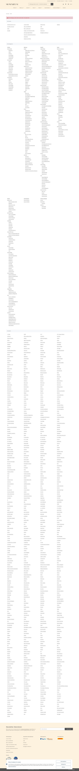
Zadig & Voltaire (10, 714)
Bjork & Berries (59, 380)
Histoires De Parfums (28, 495)
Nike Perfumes (10, 605)
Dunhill (8, 445)
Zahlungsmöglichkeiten (28, 32)
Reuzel (8, 649)
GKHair (41, 481)
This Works (42, 689)
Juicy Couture (59, 520)
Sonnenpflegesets (45, 188)
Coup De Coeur (26, 421)
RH (40, 651)
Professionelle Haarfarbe (62, 77)
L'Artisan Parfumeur (27, 538)
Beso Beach (9, 376)
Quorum (58, 639)
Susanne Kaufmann (11, 679)
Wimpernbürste (28, 167)
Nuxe (41, 609)
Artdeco (25, 360)
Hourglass (9, 497)
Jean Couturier (26, 512)
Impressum (42, 30)
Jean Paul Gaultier (43, 512)
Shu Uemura (59, 669)
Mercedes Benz (27, 582)
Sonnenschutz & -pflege (62, 93)
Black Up (8, 382)
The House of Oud (27, 685)
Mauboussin (9, 576)
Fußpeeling (11, 227)
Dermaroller (44, 63)
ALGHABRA (59, 344)
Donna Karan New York (61, 435)
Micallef (8, 584)
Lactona (41, 546)
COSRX (58, 419)
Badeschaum (11, 277)
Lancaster (25, 548)
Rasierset (43, 183)
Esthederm (59, 459)
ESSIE (8, 459)
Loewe (58, 558)
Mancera (58, 568)
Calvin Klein (26, 394)
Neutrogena (59, 603)
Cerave (25, 402)
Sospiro (25, 675)
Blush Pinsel (27, 113)
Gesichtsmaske (44, 77)
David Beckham (27, 427)
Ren (57, 645)
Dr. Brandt (9, 439)
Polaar (25, 635)
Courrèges (42, 421)
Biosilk (8, 380)
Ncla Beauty (26, 603)
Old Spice (25, 613)
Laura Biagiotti (26, 552)
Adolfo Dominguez (43, 338)
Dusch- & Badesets (12, 279)
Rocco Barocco (59, 653)
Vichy (58, 704)
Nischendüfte (9, 72)
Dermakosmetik (43, 72)
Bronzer (26, 137)
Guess (41, 487)
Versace (41, 704)
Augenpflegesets (45, 177)
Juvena (58, 522)
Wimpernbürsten (45, 71)
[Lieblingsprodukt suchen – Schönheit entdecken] (39, 4)
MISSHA (8, 588)
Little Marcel (9, 558)
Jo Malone (25, 516)
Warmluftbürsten (61, 135)
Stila (24, 677)
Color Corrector (28, 140)
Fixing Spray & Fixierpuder (30, 145)
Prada (8, 637)
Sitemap (41, 28)
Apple (25, 354)
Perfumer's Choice (60, 627)
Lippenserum (44, 173)
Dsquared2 (59, 441)
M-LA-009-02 (9, 562)
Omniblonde (59, 613)
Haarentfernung (10, 231)
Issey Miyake (42, 506)
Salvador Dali (59, 659)
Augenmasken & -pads (46, 53)
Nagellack (27, 99)
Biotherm (25, 380)
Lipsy (58, 556)
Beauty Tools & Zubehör (44, 58)
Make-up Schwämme (29, 164)
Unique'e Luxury (10, 700)
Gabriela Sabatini (27, 475)
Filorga (58, 467)
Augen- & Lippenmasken (46, 91)
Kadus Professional (60, 524)
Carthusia (59, 396)
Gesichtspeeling (45, 123)
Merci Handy (42, 582)
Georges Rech (59, 475)
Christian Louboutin (44, 409)
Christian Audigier (60, 407)
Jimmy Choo (9, 516)
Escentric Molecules (60, 457)
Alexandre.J (59, 342)
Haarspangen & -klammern (63, 67)
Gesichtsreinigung (45, 80)
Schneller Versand (60, 1)
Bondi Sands (26, 386)
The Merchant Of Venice (11, 687)
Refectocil (25, 645)
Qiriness (42, 639)
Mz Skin (8, 599)
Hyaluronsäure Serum (46, 148)
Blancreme (26, 382)
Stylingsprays (60, 112)
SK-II (41, 671)
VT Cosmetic (9, 708)
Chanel (25, 405)
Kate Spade (26, 528)
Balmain (8, 370)
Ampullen (43, 142)
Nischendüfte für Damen (13, 74)
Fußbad (10, 222)
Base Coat (27, 93)
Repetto (25, 647)
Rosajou (8, 657)
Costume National (10, 421)
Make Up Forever (60, 566)
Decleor (41, 429)
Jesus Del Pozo (26, 514)
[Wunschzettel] (65, 4)
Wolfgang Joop (59, 710)
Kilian (58, 532)
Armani (41, 358)
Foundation (27, 147)
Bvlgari (25, 392)
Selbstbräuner (44, 194)
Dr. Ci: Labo (26, 439)
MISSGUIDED (59, 586)
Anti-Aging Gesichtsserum (46, 143)
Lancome (58, 548)
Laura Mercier (43, 552)
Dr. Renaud (9, 441)
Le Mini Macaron (43, 554)
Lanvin (41, 550)
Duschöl (10, 282)
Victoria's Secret (27, 706)
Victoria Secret (10, 706)
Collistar (41, 415)
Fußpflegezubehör (12, 317)
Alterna (41, 346)
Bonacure (42, 384)
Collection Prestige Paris (28, 415)
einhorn (25, 449)
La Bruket (58, 540)
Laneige (8, 550)
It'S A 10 (8, 508)
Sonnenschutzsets (12, 304)
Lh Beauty (59, 554)
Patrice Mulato (59, 623)
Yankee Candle (43, 712)
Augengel (43, 52)
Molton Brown (9, 590)
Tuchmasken (44, 102)
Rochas (8, 655)
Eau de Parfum (26, 200)
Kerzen (41, 200)
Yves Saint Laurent (60, 712)
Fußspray (10, 228)
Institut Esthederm (27, 504)
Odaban (41, 611)
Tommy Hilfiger (43, 693)
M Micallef (59, 560)
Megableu (9, 580)
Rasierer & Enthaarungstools (14, 235)
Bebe (58, 372)
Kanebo (25, 526)
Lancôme (42, 548)
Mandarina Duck (10, 570)
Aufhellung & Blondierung (63, 72)
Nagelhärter (27, 97)
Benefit (41, 374)
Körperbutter (11, 266)
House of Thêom (27, 497)
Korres (8, 536)
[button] (63, 4)
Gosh (58, 483)
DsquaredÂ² (26, 443)
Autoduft (43, 203)
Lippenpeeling (44, 172)
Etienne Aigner (26, 461)
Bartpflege (44, 154)
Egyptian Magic (10, 449)
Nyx (8, 611)
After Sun (43, 191)
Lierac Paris (26, 556)
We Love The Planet (60, 708)
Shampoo (60, 91)
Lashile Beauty (59, 550)
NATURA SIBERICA (60, 601)
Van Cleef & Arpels (60, 702)
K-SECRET (9, 524)
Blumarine (59, 382)
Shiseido (42, 669)
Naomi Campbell (60, 599)
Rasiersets (44, 185)
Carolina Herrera (10, 396)
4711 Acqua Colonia (60, 334)
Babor (41, 366)
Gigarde (58, 477)
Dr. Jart (58, 439)
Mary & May (9, 574)
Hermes (41, 493)
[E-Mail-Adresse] (52, 729)
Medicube (42, 578)
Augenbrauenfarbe (28, 67)
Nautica (8, 603)
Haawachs (60, 104)
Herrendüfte (9, 59)
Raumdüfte (42, 201)
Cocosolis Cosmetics (11, 415)
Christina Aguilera (60, 409)
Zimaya (8, 716)
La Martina (26, 542)
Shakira (8, 669)
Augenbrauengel (28, 69)
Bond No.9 (9, 386)
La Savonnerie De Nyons (44, 544)
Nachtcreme (44, 118)
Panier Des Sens (60, 621)
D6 (7, 425)
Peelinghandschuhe (12, 320)
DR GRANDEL (9, 437)
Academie (42, 336)
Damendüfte (9, 48)
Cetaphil (58, 402)
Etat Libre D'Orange (10, 461)
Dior (41, 433)
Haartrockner (60, 131)
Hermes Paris (9, 495)
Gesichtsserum (44, 82)
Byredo (58, 392)
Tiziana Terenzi (43, 691)
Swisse (58, 679)
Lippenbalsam (27, 85)
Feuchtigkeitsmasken (45, 93)
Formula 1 (59, 469)
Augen (25, 48)
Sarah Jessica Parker (60, 661)
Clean (58, 411)
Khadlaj (58, 530)
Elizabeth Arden (60, 451)
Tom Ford (25, 693)
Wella (41, 710)
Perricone (25, 629)
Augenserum (44, 55)
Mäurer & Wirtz (27, 576)
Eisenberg (42, 449)
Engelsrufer (42, 455)
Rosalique (25, 657)
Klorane (41, 534)
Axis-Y (8, 366)
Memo (41, 580)
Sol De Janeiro (59, 673)
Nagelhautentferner (12, 292)
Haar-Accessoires (60, 59)
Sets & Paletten (28, 74)
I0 (7, 499)
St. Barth (42, 675)
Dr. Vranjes (26, 441)
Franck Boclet (26, 471)
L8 (40, 540)
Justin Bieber (42, 522)
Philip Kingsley (43, 631)
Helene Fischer (26, 493)
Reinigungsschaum (45, 139)
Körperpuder (11, 269)
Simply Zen (9, 671)
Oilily (58, 611)
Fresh (8, 473)
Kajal (26, 56)
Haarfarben (59, 69)
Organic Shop (59, 615)
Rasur (43, 162)
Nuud (25, 609)
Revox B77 (59, 649)
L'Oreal (8, 540)
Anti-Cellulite (11, 254)
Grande (25, 485)
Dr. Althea (59, 437)
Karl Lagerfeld (59, 526)
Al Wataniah (26, 342)
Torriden (42, 696)
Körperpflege (11, 56)
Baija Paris (26, 368)
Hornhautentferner (12, 230)
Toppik (25, 696)
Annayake (42, 350)
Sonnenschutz (44, 83)
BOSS (41, 386)
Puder (26, 151)
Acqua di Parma (10, 338)
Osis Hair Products (10, 619)
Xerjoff (25, 712)
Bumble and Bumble (61, 390)
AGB (41, 26)
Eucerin (41, 461)
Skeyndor (58, 671)
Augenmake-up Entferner (30, 50)
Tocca (58, 691)
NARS (25, 601)
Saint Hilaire (42, 659)
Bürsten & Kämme (60, 48)
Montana (25, 592)
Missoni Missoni (27, 588)
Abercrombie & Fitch (27, 336)
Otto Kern (42, 619)
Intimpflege (11, 265)
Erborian (58, 455)
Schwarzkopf (26, 663)
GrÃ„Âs (8, 485)
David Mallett (42, 427)
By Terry (41, 392)
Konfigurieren (63, 764)
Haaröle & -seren (61, 83)
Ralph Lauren (26, 641)
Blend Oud (42, 382)
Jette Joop (42, 514)
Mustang (42, 596)
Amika (41, 348)
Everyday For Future (27, 463)
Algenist (41, 344)
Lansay (25, 550)
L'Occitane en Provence (61, 538)
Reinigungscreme (45, 132)
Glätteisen (60, 128)
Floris (25, 469)
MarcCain (42, 570)
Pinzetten (27, 166)
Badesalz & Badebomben (13, 276)
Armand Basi (26, 358)
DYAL (58, 445)
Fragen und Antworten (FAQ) (29, 30)
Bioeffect (42, 378)
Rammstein (42, 641)
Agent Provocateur (27, 340)
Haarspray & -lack (61, 101)
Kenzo (8, 530)
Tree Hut (25, 698)
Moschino (59, 594)
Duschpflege (11, 55)
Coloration (60, 74)
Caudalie (9, 400)
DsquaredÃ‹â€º (10, 443)
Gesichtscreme (44, 75)
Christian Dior (9, 409)
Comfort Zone (9, 417)
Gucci (8, 487)
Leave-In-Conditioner (62, 90)
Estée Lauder (42, 459)
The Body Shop (10, 685)
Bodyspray (10, 260)
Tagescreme (44, 120)
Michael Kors (26, 584)
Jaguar (41, 510)
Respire (58, 647)
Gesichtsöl (44, 110)
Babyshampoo (11, 208)
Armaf (8, 358)
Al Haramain (9, 342)
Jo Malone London (43, 516)
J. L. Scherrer (42, 508)
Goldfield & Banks (27, 483)
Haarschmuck (60, 66)
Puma (41, 637)
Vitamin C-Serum (45, 151)
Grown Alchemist (60, 485)
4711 (41, 334)
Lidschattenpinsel (28, 120)
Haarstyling (59, 96)
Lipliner (26, 83)
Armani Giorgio (60, 358)
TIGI (8, 691)
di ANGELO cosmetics (11, 433)
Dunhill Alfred (26, 445)
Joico (25, 518)
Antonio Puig (42, 352)
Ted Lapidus (26, 683)
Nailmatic (42, 599)
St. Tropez (59, 675)
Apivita (8, 354)
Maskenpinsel (27, 123)
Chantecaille (42, 405)
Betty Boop (26, 376)
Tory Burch (59, 696)
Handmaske (11, 241)
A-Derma (9, 336)
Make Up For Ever (43, 566)
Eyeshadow (27, 55)
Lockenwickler (60, 134)
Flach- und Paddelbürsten (63, 53)
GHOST (25, 477)
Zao (24, 714)
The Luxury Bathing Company (62, 685)
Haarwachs (60, 102)
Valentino (25, 702)
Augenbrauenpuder (28, 71)
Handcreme (11, 238)
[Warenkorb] (70, 4)
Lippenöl (43, 116)
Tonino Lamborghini (11, 696)
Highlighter (27, 148)
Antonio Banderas (27, 352)
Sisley (25, 671)
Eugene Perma (59, 461)
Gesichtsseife (44, 112)
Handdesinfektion (12, 239)
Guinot (58, 487)
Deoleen (25, 431)
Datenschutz (42, 24)
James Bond (59, 510)
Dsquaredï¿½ (42, 443)
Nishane (8, 607)
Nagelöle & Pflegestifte (13, 293)
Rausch (8, 643)
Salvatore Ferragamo (11, 661)
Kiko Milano (42, 532)
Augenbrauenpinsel (28, 112)
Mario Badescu (10, 572)
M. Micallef (26, 562)
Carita (41, 394)
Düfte (10, 52)
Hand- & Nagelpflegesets (13, 301)
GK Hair (25, 481)
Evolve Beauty (42, 463)
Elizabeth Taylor (10, 453)
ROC (41, 653)
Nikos (25, 605)
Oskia (25, 619)
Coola (8, 419)
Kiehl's (8, 532)
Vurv (41, 708)
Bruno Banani (26, 390)
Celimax (41, 400)
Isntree (25, 506)
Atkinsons (25, 362)
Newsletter (26, 36)
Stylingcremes (60, 109)
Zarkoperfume (43, 714)
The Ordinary (26, 687)
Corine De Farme (27, 419)
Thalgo (41, 683)
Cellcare (58, 400)
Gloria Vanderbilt (10, 483)
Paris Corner (26, 623)
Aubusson (42, 362)
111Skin (8, 334)
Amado (8, 348)
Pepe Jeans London (43, 627)
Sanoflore (25, 661)
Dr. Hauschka (42, 439)
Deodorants (11, 58)
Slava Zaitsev (42, 673)
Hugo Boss (42, 497)
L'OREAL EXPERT (27, 540)
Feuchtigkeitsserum (45, 145)
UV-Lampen (27, 107)
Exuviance (9, 465)
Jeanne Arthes (59, 512)
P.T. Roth (58, 619)
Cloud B (41, 413)
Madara (8, 564)
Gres (41, 485)
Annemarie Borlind (60, 350)
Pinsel (25, 109)
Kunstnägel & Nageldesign (30, 96)
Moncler (25, 590)
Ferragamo (26, 467)
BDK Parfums (9, 372)
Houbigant (59, 495)
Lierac (8, 556)
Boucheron (9, 388)
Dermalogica (59, 431)
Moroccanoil (26, 594)
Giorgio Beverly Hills (27, 479)
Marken (64, 7)
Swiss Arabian (43, 679)
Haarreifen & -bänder (62, 64)
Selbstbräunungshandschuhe (14, 323)
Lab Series (59, 544)
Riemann (58, 651)
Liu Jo (25, 558)
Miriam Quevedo (43, 586)
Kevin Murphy (43, 530)
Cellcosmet (9, 402)
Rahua (8, 641)
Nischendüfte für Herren (13, 75)
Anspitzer (27, 156)
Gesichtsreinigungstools (46, 67)
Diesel (25, 433)
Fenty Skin (9, 467)
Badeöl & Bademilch (12, 274)
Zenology (58, 714)
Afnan (8, 340)
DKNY (25, 435)
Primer (26, 150)
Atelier (8, 362)
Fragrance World (10, 471)
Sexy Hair (58, 667)
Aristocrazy (59, 356)
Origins (8, 617)
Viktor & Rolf (42, 706)
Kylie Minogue (59, 536)
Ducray (58, 443)
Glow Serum (44, 147)
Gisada (58, 479)
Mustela (58, 596)
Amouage (58, 348)
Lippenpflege (42, 164)
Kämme (59, 56)
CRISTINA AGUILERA (27, 423)
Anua (58, 352)
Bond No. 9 (59, 384)
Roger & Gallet (59, 655)
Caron (25, 396)
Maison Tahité (10, 566)
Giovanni (42, 479)
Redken (41, 643)
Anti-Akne (43, 107)
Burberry (9, 392)
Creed (58, 421)
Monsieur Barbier (60, 590)
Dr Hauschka (26, 437)
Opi (41, 615)
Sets (26, 90)
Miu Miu (42, 588)
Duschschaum (11, 284)
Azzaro (25, 366)
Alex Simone (42, 342)
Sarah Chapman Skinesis (45, 661)
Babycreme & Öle (12, 204)
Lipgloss (26, 82)
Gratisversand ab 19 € (51, 1)
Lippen (25, 77)
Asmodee (58, 360)
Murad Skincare (27, 596)
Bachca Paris (9, 368)
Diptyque (58, 433)
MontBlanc (42, 592)
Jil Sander (59, 514)
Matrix (58, 574)
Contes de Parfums (60, 417)
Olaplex (8, 613)
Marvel (41, 572)
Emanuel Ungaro (43, 453)
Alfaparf (8, 344)
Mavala (41, 576)
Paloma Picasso (43, 621)
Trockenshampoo (61, 94)
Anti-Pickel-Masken (45, 90)
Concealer (27, 142)
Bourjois (25, 388)
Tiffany (58, 689)
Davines (8, 429)
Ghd (8, 477)
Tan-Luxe (25, 681)
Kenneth (58, 528)
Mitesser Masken (45, 96)
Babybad (10, 203)
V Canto (8, 702)
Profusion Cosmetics (27, 637)
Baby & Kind (9, 200)
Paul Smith (26, 625)
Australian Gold (10, 364)
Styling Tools (59, 126)
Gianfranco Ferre (43, 477)
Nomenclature (26, 607)
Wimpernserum (45, 56)
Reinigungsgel (44, 134)
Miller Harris (26, 586)
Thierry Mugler (26, 689)
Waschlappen (11, 325)
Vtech (25, 708)
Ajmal (58, 340)
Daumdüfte (44, 206)
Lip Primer (27, 80)
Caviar (25, 400)
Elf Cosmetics (26, 451)
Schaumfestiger (61, 107)
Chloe (25, 407)
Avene (58, 364)
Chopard (42, 407)
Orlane (25, 617)
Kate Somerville (10, 528)
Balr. (25, 370)
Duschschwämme (12, 314)
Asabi (41, 360)
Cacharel (9, 394)
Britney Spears (10, 390)
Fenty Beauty (59, 465)
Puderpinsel (27, 129)
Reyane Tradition (27, 651)
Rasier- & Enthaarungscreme (14, 233)
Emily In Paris (9, 455)
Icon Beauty (42, 499)
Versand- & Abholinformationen (30, 34)
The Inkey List (42, 685)
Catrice (41, 398)
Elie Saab (42, 451)
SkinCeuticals (26, 673)
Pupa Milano (59, 637)
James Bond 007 (10, 512)
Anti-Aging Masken (45, 88)
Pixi (41, 633)
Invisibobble (42, 504)
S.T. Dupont (9, 659)
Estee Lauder (26, 459)
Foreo (41, 469)
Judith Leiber (26, 520)
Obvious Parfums (27, 611)
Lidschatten (27, 59)
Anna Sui (25, 350)
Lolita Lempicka (10, 560)
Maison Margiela (60, 564)
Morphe (41, 594)
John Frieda (59, 516)
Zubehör (26, 75)
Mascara (26, 63)
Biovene (41, 380)
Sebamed (58, 663)
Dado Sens (26, 425)
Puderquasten (27, 131)
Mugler (8, 596)
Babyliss (58, 366)
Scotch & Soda (43, 663)
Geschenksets (11, 299)
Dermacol (42, 431)
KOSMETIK (10, 71)
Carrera (41, 396)
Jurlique (25, 522)
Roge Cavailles (43, 655)
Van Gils (8, 704)
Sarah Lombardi (10, 663)
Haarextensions (61, 61)
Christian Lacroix (27, 409)
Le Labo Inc (26, 554)
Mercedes (9, 582)
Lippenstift (27, 86)
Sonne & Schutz (43, 189)
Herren (41, 153)
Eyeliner (26, 53)
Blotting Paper (44, 61)
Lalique (8, 548)
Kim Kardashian (10, 534)
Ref (8, 645)
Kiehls (25, 532)
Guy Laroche (9, 489)
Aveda (25, 364)
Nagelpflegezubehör (12, 318)
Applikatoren (27, 110)
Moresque (9, 594)
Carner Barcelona (60, 394)
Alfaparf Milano (27, 344)
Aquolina (42, 354)
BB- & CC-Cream (28, 134)
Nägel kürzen (11, 290)
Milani (41, 584)
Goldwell (42, 483)
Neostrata (42, 603)
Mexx (58, 582)
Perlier (8, 629)
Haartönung (60, 75)
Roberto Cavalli (26, 653)
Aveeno (41, 364)
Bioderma (25, 378)
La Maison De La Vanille (11, 542)
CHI (8, 407)
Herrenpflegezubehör (46, 161)
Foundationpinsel (28, 118)
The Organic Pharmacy (44, 687)
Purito (25, 639)
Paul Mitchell (9, 625)
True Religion (42, 698)
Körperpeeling (11, 285)
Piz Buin (58, 633)
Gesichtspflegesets (45, 180)
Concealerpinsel (28, 115)
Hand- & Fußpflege (12, 214)
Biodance (9, 378)
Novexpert (59, 607)
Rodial (25, 655)
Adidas (25, 338)
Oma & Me (42, 613)
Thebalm (9, 689)
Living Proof (42, 558)
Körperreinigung (12, 217)
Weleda (25, 710)
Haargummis (60, 63)
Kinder (43, 193)
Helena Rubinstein (10, 493)
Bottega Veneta (60, 386)
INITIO (8, 504)
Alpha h (25, 346)
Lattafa (8, 552)
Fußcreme (10, 223)
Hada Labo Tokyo (60, 489)
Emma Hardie (26, 455)
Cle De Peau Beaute (44, 411)
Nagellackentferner (28, 101)
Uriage (58, 700)
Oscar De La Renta (60, 617)
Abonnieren (69, 729)
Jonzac (41, 518)
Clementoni (9, 413)
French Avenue (59, 471)
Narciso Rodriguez (10, 601)
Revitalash (26, 649)
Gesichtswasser (44, 128)
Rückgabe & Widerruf (44, 32)
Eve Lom (8, 463)
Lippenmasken (44, 169)
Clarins (25, 411)
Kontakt (70, 1)
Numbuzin (9, 609)
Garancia (42, 475)
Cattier (58, 398)
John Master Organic (11, 518)
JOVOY (8, 520)
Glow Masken (44, 94)
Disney (8, 435)
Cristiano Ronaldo (10, 423)
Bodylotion (11, 50)
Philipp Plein (59, 631)
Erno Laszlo (26, 457)
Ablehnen (63, 767)
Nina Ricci (42, 605)
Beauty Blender (27, 372)
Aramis (58, 354)
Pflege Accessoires (12, 322)
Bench (25, 374)
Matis (41, 574)
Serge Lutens (9, 667)
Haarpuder (60, 99)
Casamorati (26, 398)
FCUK (41, 465)
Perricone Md (42, 629)
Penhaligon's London (27, 627)
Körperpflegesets (12, 303)
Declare (25, 429)
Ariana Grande (43, 356)
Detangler (60, 52)
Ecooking (42, 447)
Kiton (25, 534)
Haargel (59, 97)
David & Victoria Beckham (12, 427)
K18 (24, 524)
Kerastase (25, 530)
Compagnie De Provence (44, 417)
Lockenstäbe (60, 132)
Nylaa (58, 609)
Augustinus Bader (60, 362)
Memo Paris (59, 580)
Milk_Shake (59, 584)
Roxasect (58, 657)
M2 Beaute (42, 562)
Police (41, 635)
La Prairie (9, 544)
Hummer (58, 497)
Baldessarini (42, 368)
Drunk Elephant (43, 441)
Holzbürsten (60, 55)
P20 (8, 621)
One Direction (26, 615)
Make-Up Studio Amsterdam (12, 568)
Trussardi (59, 698)
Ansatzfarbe (60, 71)
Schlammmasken (45, 101)
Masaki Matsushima (27, 574)
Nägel (25, 91)
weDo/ (8, 710)
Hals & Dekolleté (45, 115)
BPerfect (42, 388)
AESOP (58, 338)
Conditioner (60, 80)
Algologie (9, 346)
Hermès (58, 493)
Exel (57, 463)
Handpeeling (11, 242)
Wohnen (42, 204)
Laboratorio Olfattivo (11, 546)
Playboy (8, 635)
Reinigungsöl (44, 137)
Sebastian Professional (28, 665)
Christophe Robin (10, 411)
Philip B (8, 631)
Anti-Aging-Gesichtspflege (46, 105)
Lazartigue (59, 552)
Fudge (41, 473)
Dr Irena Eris (42, 437)
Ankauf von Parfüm (27, 38)
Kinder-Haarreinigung (62, 124)
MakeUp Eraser (26, 568)
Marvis (58, 572)
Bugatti (41, 390)
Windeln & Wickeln (12, 209)
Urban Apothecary (27, 700)
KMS (58, 534)
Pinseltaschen (27, 128)
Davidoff (58, 427)
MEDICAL (25, 578)
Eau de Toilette (26, 201)
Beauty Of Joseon (43, 372)
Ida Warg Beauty (60, 499)
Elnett (25, 453)
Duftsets (10, 53)
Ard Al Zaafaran (10, 356)
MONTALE (9, 592)
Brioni (58, 388)
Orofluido (42, 617)
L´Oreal (8, 538)
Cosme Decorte (43, 419)
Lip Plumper (27, 78)
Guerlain (25, 487)
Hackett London (43, 489)
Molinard (58, 588)
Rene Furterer (9, 647)
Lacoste (25, 546)
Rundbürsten (60, 58)
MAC (58, 562)
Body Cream (11, 257)
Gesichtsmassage (45, 64)
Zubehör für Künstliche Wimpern (31, 170)
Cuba (41, 423)
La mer (41, 542)
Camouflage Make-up (29, 139)
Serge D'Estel (59, 665)
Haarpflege (59, 78)
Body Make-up (27, 158)
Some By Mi (9, 675)
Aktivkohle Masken (45, 86)
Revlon (41, 649)
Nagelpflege (27, 102)
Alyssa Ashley (59, 346)
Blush (26, 135)
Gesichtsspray (44, 113)
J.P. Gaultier (59, 508)
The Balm (58, 683)
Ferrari (41, 467)
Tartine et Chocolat (10, 683)
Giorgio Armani (10, 479)
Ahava (41, 340)
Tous (8, 698)
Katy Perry (42, 528)
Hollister (42, 495)
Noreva (41, 607)
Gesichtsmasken (43, 85)
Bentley (58, 374)
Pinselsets (27, 126)
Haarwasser (60, 86)
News (66, 1)
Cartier (8, 398)
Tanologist (59, 681)
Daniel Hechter (43, 425)
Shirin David (26, 669)
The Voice (59, 687)
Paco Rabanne (26, 621)
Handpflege (9, 236)
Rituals (8, 653)
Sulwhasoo (59, 677)
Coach (58, 413)
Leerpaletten (27, 161)
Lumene (41, 560)
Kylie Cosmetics (27, 536)
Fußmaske (10, 225)
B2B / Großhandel (27, 28)
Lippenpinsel (27, 121)
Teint (25, 132)
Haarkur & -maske (61, 82)
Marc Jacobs (26, 570)
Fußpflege (9, 220)
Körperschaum (11, 271)
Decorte (58, 429)
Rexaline (8, 651)
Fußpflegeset (11, 298)
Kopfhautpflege (61, 88)
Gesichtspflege (44, 78)
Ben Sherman (9, 374)
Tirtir (25, 691)
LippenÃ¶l (43, 166)
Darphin (58, 425)
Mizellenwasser (44, 131)
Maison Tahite (26, 566)
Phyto (8, 633)
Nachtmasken (44, 97)
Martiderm (26, 572)
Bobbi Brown (9, 384)
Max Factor (59, 576)
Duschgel (10, 263)
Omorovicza (9, 615)
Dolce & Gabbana (43, 435)
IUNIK (25, 508)
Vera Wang (26, 704)
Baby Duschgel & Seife (13, 201)
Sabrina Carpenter (27, 659)
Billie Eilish (59, 376)
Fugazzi (58, 473)
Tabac (8, 681)
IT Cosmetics (59, 506)
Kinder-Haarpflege (61, 123)
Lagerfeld (58, 546)
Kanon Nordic (42, 526)
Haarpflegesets (61, 85)
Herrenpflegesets (45, 159)
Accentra (58, 336)
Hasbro (25, 491)
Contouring (27, 143)
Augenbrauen (26, 66)
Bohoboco (25, 384)
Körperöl (10, 268)
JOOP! (58, 518)
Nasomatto (42, 601)
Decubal (8, 431)
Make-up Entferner (28, 61)
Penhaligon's (9, 627)
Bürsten (59, 50)
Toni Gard (59, 693)
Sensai (41, 665)
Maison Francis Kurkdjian (45, 564)
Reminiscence (43, 645)
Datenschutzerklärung (25, 729)
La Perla (58, 542)
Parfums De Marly (10, 623)
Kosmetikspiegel (28, 159)
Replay (41, 647)
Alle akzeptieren (63, 761)
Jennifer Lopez (10, 514)
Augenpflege (27, 52)
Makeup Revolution (44, 568)
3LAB (25, 334)
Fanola (25, 465)
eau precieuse (26, 447)
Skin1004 (9, 673)
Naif (24, 599)
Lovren (25, 560)
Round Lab (42, 657)
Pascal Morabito (43, 623)
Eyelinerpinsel (27, 116)
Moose (58, 592)
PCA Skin (58, 625)
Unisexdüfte (9, 77)
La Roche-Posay (27, 544)
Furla (8, 475)
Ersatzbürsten (11, 315)
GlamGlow (59, 481)
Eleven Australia (10, 451)
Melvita (25, 580)
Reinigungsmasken (45, 99)
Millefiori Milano (10, 586)
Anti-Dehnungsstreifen (13, 255)
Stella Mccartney (10, 677)
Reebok (58, 643)
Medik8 (58, 578)
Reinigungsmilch (45, 135)
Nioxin (58, 605)
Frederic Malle (43, 471)
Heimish (58, 491)
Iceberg (25, 499)
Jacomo (25, 510)
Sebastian (9, 665)
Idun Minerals (9, 502)
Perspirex (58, 629)
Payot (41, 625)
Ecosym (58, 447)
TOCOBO (9, 693)
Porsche (58, 635)
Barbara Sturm (43, 370)
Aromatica (9, 360)
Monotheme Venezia (44, 590)
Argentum (26, 356)
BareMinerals (59, 370)
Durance (42, 445)
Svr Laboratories (27, 679)
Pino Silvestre (26, 633)
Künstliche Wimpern (29, 58)
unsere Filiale (26, 24)
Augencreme (44, 50)
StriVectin (42, 677)
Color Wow (59, 415)
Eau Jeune (9, 447)
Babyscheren (11, 206)
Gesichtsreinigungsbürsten (47, 66)
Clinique (25, 413)
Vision (58, 706)
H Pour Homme (26, 489)
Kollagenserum (44, 150)
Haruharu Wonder (10, 491)
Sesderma (42, 667)
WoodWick (9, 712)
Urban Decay (42, 700)
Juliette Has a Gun (10, 522)
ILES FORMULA (43, 502)
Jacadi (8, 510)
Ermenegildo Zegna (10, 457)
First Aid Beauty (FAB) (11, 469)
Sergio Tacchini (26, 667)
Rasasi (58, 641)
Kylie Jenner (42, 536)
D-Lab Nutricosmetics (61, 423)
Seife (9, 244)
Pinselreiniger (27, 124)
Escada (41, 457)
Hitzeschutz (60, 105)
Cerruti (41, 402)
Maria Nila (59, 570)
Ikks (24, 502)
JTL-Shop (73, 769)
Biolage (58, 378)
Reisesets (43, 186)
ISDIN (58, 504)
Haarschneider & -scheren (63, 129)
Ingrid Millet (59, 502)
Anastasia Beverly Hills (11, 350)
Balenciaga (59, 368)
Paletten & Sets (28, 64)
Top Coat (26, 105)
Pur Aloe (8, 639)
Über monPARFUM (27, 26)
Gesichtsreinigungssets (46, 124)
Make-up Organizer (28, 162)
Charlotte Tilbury (60, 405)
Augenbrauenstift (28, 72)
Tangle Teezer (43, 681)
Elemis (58, 449)
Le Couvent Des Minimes (11, 554)
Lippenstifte (27, 88)
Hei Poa (41, 491)
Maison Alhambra (27, 564)
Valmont (41, 702)
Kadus (41, 524)
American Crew (26, 348)
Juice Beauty (42, 520)
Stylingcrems (60, 110)
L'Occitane (42, 538)
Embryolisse (59, 453)
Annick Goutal (9, 352)
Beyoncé (42, 376)
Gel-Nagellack (27, 94)
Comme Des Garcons (27, 417)
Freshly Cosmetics (27, 473)
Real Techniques (27, 643)
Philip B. (25, 631)
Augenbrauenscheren (46, 59)
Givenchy (9, 481)
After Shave (11, 67)
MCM (8, 578)
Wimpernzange (28, 169)
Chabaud (9, 405)
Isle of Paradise (10, 506)
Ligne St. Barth (43, 556)
